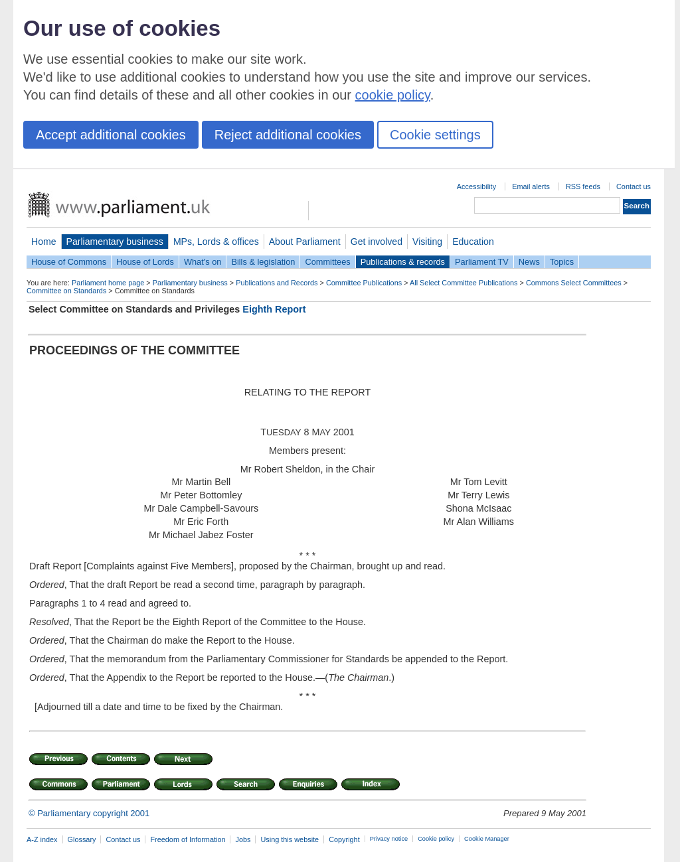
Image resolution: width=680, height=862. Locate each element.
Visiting (427, 241)
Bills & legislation (263, 262)
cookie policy (392, 95)
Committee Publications (364, 283)
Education (473, 241)
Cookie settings (435, 134)
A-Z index (42, 839)
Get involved (376, 241)
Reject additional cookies (287, 134)
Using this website (289, 839)
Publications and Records (276, 283)
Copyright (344, 839)
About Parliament (305, 241)
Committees (327, 262)
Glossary (82, 839)
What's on (203, 262)
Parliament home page (108, 283)
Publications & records (403, 262)
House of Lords (145, 262)
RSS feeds (583, 186)
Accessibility (476, 186)
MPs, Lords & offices (216, 241)
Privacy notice (389, 838)
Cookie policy (436, 838)
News (529, 262)
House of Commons (68, 262)
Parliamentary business (114, 241)
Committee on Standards (66, 291)
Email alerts (531, 186)
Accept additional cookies (111, 134)
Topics (562, 262)
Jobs (242, 839)
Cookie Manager (486, 838)
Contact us (633, 186)
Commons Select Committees (574, 283)
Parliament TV (482, 262)
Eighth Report (273, 309)
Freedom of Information (187, 839)
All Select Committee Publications (464, 283)
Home (43, 241)
